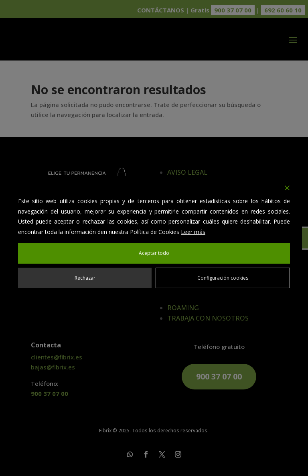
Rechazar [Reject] (85, 277)
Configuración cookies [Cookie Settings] (222, 277)
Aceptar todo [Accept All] (154, 253)
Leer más (193, 232)
